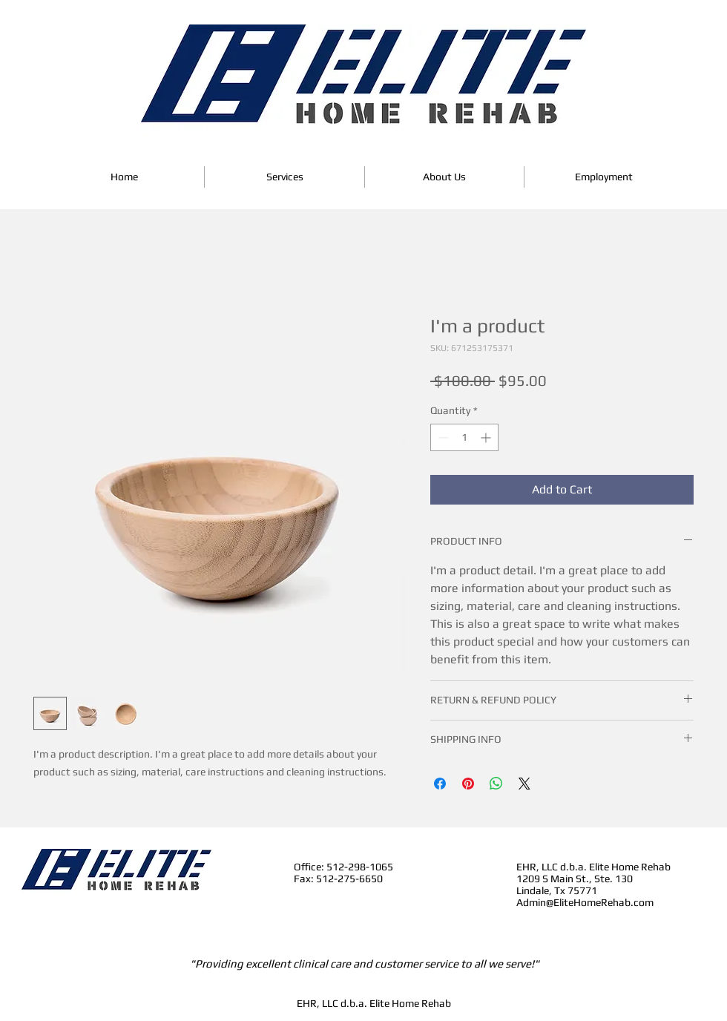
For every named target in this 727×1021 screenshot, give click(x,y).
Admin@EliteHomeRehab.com (585, 902)
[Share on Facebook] (440, 783)
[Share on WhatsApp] (496, 783)
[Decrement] (441, 437)
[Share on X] (524, 783)
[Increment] (487, 437)
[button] (284, 177)
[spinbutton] (464, 437)
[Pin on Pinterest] (468, 783)
